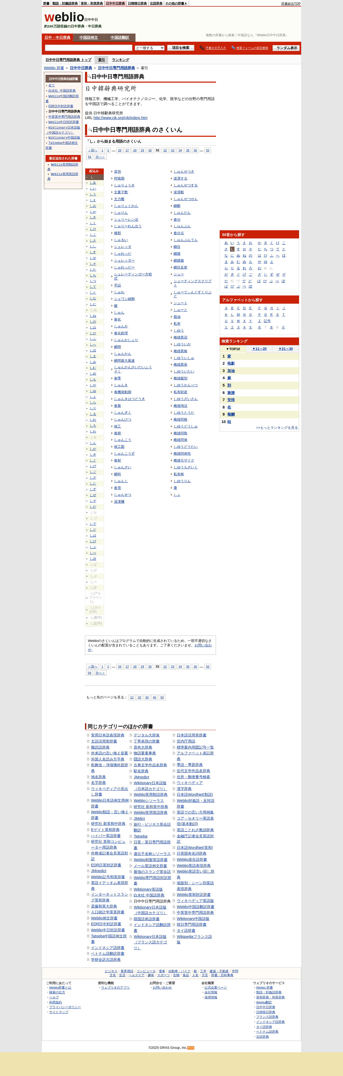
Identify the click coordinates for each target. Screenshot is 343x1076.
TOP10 (233, 349)
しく (93, 223)
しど (93, 530)
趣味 (151, 975)
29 (142, 150)
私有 (177, 324)
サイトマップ (58, 1012)
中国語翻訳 (120, 37)
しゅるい (121, 240)
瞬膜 (177, 254)
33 (172, 150)
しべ (93, 553)
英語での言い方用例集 (195, 812)
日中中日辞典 (115, 3)
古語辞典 (156, 3)
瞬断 (177, 206)
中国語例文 (88, 37)
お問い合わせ (162, 987)
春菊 (117, 406)
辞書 (46, 3)
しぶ (93, 547)
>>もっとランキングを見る (277, 428)
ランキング (120, 60)
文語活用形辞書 (104, 741)
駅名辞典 (141, 771)
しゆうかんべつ (186, 385)
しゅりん (121, 213)
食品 (186, 975)
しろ (93, 425)
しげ (93, 466)
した (93, 269)
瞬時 (117, 474)
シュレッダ (122, 247)
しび (93, 541)
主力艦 (119, 199)
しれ (93, 420)
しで (93, 524)
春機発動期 (122, 392)
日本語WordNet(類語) (195, 794)
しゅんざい (122, 467)
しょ (177, 495)
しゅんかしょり (126, 340)
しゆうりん (182, 481)
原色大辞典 (143, 747)
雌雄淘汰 (180, 406)
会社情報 (211, 992)
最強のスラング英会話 (152, 872)
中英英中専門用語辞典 (195, 912)
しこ (93, 235)
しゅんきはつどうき (129, 399)
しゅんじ (121, 481)
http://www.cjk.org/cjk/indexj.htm (120, 118)
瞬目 (177, 247)
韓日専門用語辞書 (191, 924)
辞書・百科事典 (222, 975)
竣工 (117, 426)
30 (150, 150)
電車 (162, 971)
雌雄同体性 (182, 453)
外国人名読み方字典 (107, 759)
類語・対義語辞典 (65, 3)
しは (93, 327)
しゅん (119, 312)
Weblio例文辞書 (104, 918)
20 (139, 697)
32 (165, 150)
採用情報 (211, 997)
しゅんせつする (186, 185)
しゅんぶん (182, 226)
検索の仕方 (57, 992)
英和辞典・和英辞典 (270, 997)
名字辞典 (98, 783)
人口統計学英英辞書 (107, 912)
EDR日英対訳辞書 (106, 865)
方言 (205, 975)
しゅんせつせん (186, 199)
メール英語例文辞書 (150, 866)
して (93, 287)
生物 (176, 975)
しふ (93, 339)
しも (93, 379)
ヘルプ (54, 997)
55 (207, 150)
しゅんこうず (124, 453)
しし (93, 246)
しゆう (179, 330)
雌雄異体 (180, 365)
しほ (93, 350)
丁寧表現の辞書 (147, 741)
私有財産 (180, 392)
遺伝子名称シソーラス (152, 854)
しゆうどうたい (186, 447)
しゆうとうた (184, 413)
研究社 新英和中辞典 (108, 823)
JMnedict (98, 871)
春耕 (117, 433)
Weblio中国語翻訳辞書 (195, 907)
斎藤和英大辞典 (104, 906)
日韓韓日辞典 (137, 3)
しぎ (93, 455)
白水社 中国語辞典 (149, 895)
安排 (231, 400)
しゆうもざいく (186, 467)
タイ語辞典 (264, 1026)
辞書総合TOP (291, 4)
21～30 (285, 349)
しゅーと (180, 310)
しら (93, 402)
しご (93, 472)
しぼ (93, 559)
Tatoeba (140, 836)
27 (127, 150)
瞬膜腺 (179, 260)
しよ (93, 397)
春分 (177, 220)
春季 (117, 378)
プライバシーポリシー (65, 1007)
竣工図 (119, 447)
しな (93, 298)
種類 (117, 233)
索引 (101, 60)
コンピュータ (146, 971)
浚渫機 (119, 502)
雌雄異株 (180, 351)
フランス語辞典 (267, 1016)
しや (93, 385)
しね (93, 316)
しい (93, 188)
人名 (195, 975)
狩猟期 (119, 178)
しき (93, 217)
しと (93, 292)
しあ (93, 183)
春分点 (179, 233)
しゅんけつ (122, 419)
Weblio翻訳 (264, 1002)
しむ (93, 368)
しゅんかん (122, 354)
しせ (93, 258)
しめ (93, 373)
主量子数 (121, 192)
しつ (93, 281)
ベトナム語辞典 (267, 1031)
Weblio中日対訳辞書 (108, 930)
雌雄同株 (180, 419)
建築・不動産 (219, 971)
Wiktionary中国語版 (193, 919)
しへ (93, 344)
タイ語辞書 (186, 930)
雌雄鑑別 (180, 378)
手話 (117, 285)
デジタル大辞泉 (147, 735)
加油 (231, 371)
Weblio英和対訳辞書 (194, 894)
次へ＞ (100, 156)
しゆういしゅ (184, 358)
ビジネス (111, 971)
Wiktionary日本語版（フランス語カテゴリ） (150, 942)
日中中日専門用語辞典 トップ (68, 60)
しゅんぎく (122, 413)
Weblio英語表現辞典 (194, 865)
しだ (93, 507)
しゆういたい (184, 371)
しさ (93, 240)
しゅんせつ (122, 495)
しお (93, 206)
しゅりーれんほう (128, 226)
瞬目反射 (180, 267)
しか (93, 212)
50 (162, 697)
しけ (93, 229)
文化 (113, 975)
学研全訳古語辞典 (106, 959)
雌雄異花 (180, 337)
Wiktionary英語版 (148, 889)
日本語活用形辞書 (191, 735)
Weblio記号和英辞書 (108, 877)
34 (180, 150)
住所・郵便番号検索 (193, 777)
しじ (93, 483)
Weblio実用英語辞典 (151, 812)
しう (93, 194)
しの (93, 321)
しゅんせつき (184, 171)
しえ (93, 200)
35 (187, 150)
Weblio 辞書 (54, 68)
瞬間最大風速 (124, 361)
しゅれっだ (122, 254)
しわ (93, 431)
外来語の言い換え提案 (109, 753)
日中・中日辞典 (57, 37)
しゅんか (121, 326)
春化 (117, 319)
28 (135, 150)
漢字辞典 (184, 789)
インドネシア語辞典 (270, 1021)
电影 (231, 363)
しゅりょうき (124, 185)
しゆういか (182, 344)
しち (93, 275)
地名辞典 (98, 777)
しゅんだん (182, 213)
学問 (235, 971)
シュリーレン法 (126, 220)
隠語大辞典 (143, 759)
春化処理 (121, 333)
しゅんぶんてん (186, 240)
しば (93, 535)
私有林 (179, 474)
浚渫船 (179, 192)
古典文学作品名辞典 (150, 765)
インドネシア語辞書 (107, 948)
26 (119, 150)
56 (89, 156)
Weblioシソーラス (149, 800)
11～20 (259, 349)
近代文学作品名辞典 (193, 771)
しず (93, 489)
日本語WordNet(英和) (195, 847)
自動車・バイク (179, 971)
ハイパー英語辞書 (106, 836)
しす (93, 252)
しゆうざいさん (186, 399)
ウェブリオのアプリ (115, 987)
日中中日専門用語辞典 (116, 68)
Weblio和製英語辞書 (151, 860)
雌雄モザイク (184, 460)
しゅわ (119, 292)
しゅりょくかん (126, 206)
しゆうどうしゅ (186, 426)
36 (195, 150)
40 (154, 697)
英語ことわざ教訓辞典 (195, 830)
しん (93, 443)
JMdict (139, 818)
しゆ (93, 391)
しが (93, 449)
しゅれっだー (124, 267)
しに (93, 304)
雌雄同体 (180, 440)
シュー (179, 274)
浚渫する (180, 178)
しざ (93, 478)
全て (51, 85)
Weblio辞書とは (60, 987)
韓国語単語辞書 (147, 919)
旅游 (231, 393)
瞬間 (117, 347)
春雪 (117, 488)
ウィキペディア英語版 (195, 901)
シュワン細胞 (124, 299)
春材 (117, 460)
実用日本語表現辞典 (107, 735)
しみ (93, 362)
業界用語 (127, 971)
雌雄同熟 (180, 433)
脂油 (177, 317)
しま (93, 356)
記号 (267, 321)
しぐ (93, 460)
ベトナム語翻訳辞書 (107, 953)
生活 (122, 975)
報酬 (231, 414)
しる (93, 414)
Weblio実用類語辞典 (151, 794)
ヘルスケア (137, 975)
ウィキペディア (190, 783)
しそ (93, 264)
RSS (191, 1047)
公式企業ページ (216, 987)
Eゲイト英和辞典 (105, 830)
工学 (203, 971)
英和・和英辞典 (92, 3)
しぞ (93, 501)
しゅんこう (122, 440)
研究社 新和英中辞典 (151, 807)
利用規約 (55, 1002)
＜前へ (92, 150)
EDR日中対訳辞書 (106, 924)
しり (93, 408)
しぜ (93, 495)
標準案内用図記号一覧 (195, 747)
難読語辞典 (100, 747)
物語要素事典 (145, 753)
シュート (180, 303)
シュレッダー (124, 260)
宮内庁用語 (186, 741)
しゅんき (121, 385)
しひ (93, 333)
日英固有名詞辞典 (191, 853)
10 (132, 697)
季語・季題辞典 (190, 765)
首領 (117, 171)
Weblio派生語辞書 (192, 859)
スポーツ (163, 975)
